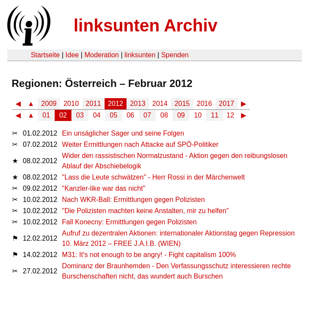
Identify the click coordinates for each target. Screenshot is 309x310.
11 (215, 115)
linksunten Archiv (145, 25)
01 (46, 115)
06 (130, 115)
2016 (204, 103)
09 (181, 115)
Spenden (174, 55)
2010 (71, 103)
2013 (137, 103)
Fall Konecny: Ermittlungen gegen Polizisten (129, 222)
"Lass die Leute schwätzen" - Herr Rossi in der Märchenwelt (153, 177)
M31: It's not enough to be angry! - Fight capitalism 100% (149, 254)
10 (198, 115)
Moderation (101, 55)
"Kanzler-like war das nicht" (103, 188)
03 (80, 115)
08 (164, 115)
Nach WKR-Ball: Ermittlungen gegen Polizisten (133, 199)
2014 (160, 103)
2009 (49, 103)
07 (147, 115)
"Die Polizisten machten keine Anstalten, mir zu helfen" (145, 210)
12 (230, 115)
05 (113, 115)
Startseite (45, 55)
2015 (182, 103)
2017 (227, 103)
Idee (72, 55)
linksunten (139, 55)
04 (97, 115)
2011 (93, 103)
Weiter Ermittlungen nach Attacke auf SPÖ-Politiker (140, 144)
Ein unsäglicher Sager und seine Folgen (123, 133)
